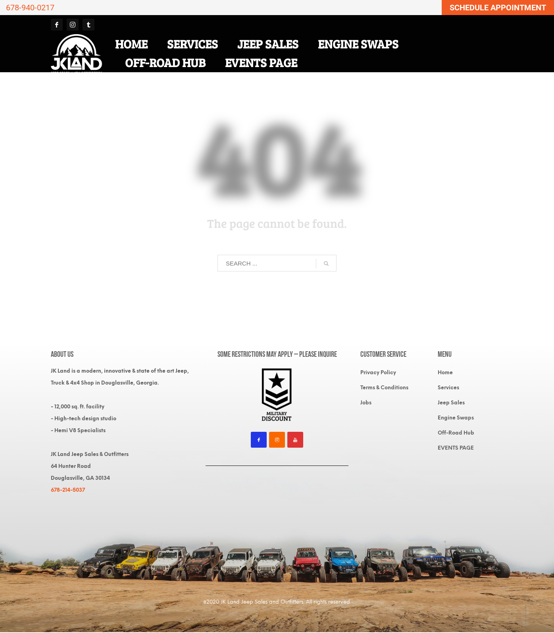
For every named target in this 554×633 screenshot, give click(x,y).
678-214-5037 (68, 490)
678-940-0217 (30, 7)
